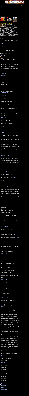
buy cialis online (14, 177)
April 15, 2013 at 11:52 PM (4, 297)
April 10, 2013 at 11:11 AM (4, 273)
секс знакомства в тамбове (4, 73)
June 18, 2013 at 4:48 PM (4, 362)
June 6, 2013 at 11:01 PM (4, 355)
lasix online (15, 123)
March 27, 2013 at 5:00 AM (4, 217)
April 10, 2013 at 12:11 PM (4, 279)
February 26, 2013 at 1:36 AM (5, 155)
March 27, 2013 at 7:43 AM (4, 226)
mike (1, 49)
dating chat (12, 138)
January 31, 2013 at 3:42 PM (4, 117)
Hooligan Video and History (4, 6)
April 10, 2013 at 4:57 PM (4, 284)
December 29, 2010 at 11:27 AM (5, 98)
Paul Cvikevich (2, 52)
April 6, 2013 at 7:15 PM (4, 253)
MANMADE (2, 39)
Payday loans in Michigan (16, 245)
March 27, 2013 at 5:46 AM (4, 222)
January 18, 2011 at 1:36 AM (4, 102)
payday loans (15, 108)
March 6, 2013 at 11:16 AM (4, 186)
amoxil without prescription (16, 237)
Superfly (2, 43)
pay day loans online (10, 220)
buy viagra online (15, 181)
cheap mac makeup (5, 290)
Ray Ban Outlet (4, 296)
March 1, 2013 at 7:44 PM (4, 171)
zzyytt (1, 383)
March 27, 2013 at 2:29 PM (4, 235)
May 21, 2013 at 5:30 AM (4, 306)
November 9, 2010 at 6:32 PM (4, 92)
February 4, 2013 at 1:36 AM (4, 132)
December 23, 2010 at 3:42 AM (5, 95)
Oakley (8, 361)
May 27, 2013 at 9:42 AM (4, 350)
